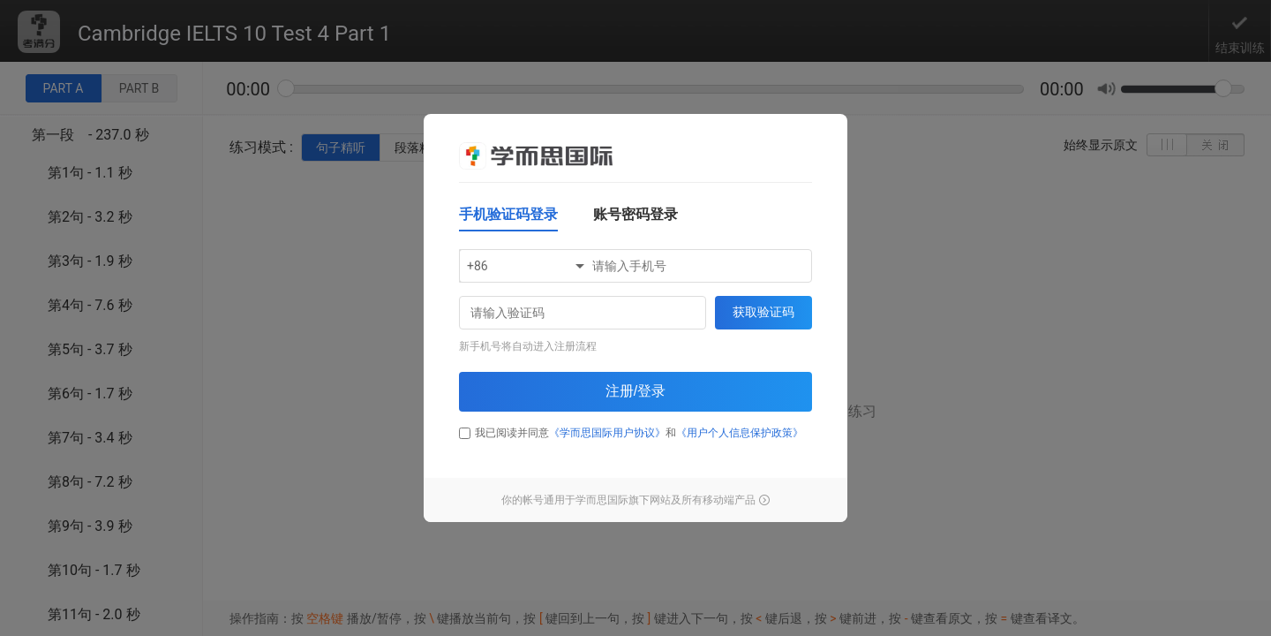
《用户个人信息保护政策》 (739, 433)
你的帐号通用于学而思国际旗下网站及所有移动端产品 (635, 500)
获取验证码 (763, 312)
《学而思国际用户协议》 (607, 433)
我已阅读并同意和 (631, 433)
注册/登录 (635, 390)
